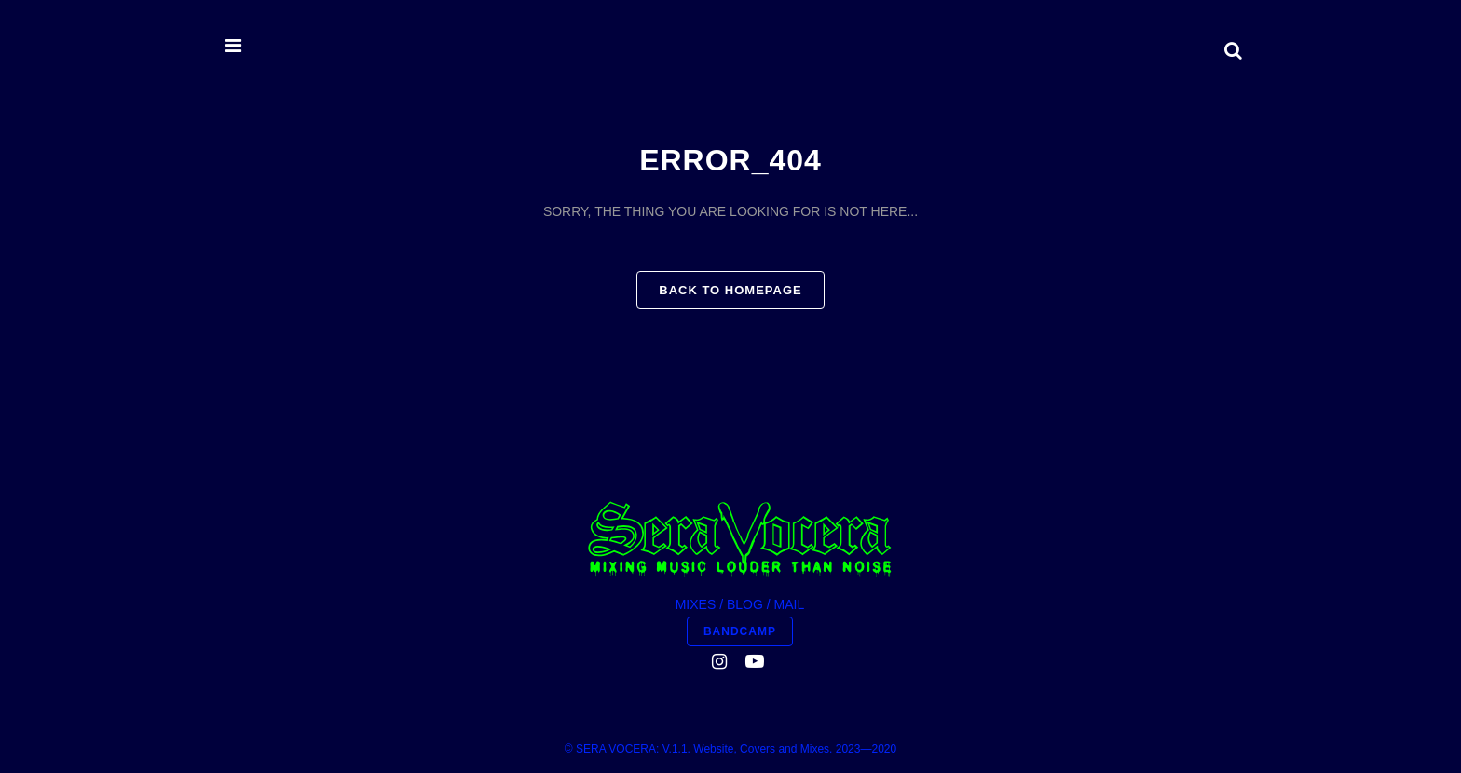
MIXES (696, 604)
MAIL (789, 604)
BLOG (745, 604)
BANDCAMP (739, 631)
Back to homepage (730, 290)
